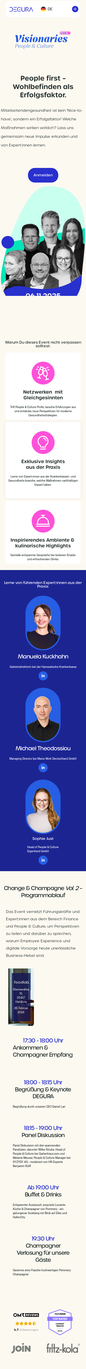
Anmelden (43, 175)
